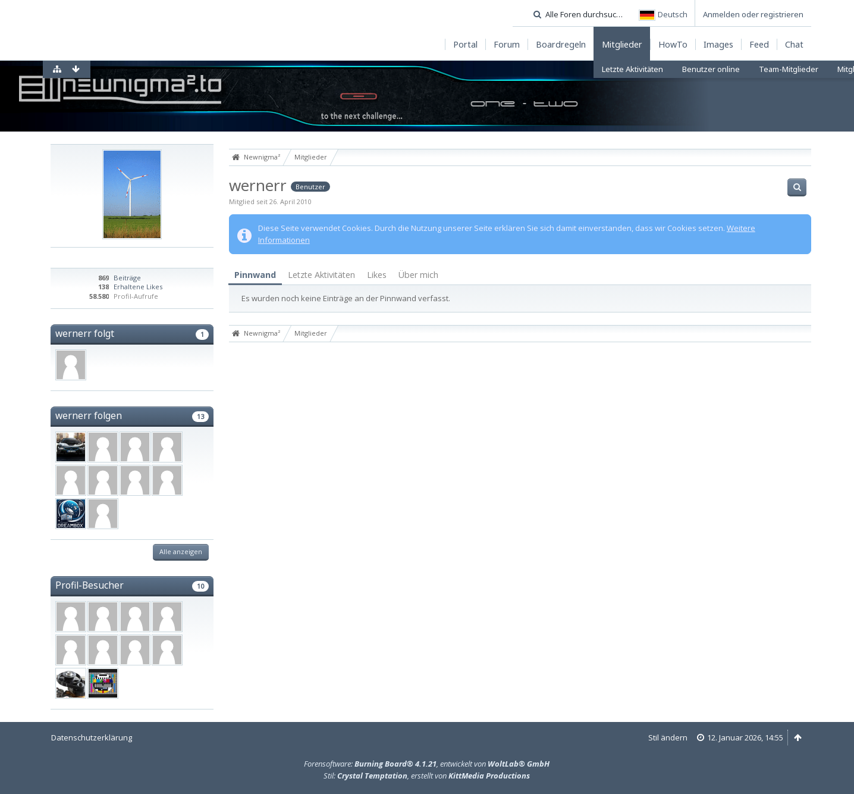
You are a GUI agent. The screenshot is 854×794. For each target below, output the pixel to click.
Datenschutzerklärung (91, 737)
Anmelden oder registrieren (753, 14)
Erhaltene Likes (138, 286)
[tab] (255, 275)
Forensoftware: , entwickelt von (427, 763)
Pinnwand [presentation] (255, 274)
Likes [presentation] (377, 274)
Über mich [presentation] (418, 274)
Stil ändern (667, 737)
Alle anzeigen (180, 551)
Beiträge (127, 277)
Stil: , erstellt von (427, 775)
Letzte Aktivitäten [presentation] (321, 274)
